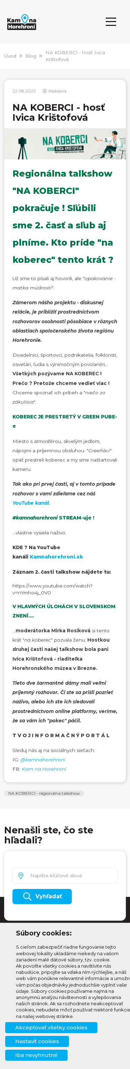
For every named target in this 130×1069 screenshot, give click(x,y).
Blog (30, 56)
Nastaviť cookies (37, 1041)
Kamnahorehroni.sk (56, 557)
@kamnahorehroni (43, 759)
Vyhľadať (42, 896)
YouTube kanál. (31, 503)
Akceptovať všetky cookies (51, 1027)
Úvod (10, 56)
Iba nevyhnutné (36, 1055)
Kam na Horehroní (44, 769)
